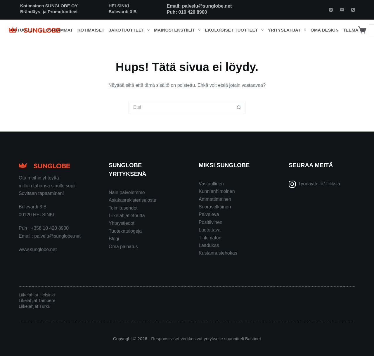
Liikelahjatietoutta (127, 215)
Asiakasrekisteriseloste (132, 200)
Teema (354, 30)
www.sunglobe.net (38, 249)
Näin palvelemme (127, 192)
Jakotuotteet (130, 30)
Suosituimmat (56, 29)
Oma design (325, 29)
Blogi (114, 238)
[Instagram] (331, 10)
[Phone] (353, 10)
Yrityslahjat (288, 30)
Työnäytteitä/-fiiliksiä (319, 183)
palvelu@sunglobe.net (207, 6)
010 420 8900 (193, 12)
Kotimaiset (91, 29)
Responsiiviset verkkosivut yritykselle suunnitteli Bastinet (206, 338)
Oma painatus (123, 246)
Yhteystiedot (121, 223)
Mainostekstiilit (178, 30)
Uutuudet (23, 29)
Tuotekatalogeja (125, 231)
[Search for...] (180, 107)
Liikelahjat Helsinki (37, 294)
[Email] (342, 10)
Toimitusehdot (123, 207)
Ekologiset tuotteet (235, 30)
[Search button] (238, 107)
